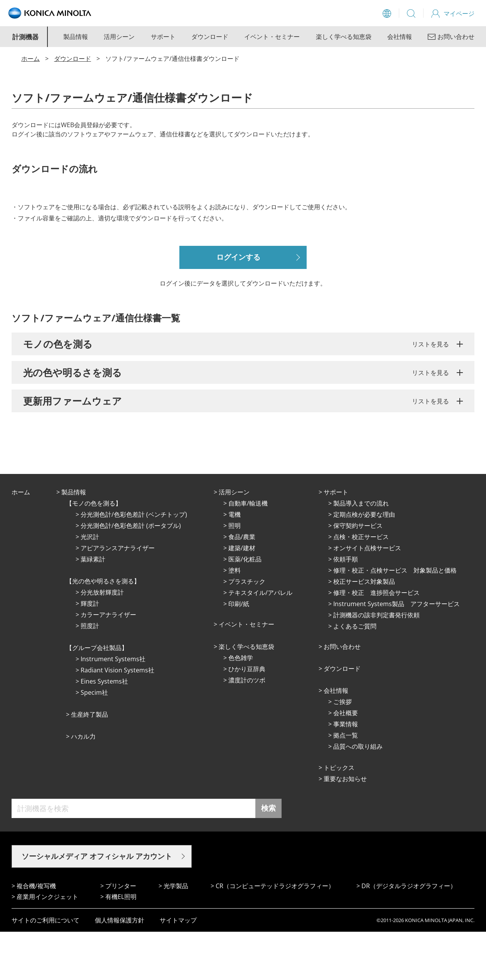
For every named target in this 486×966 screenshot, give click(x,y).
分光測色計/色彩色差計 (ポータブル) (131, 560)
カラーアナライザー (108, 649)
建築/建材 (241, 582)
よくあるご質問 (354, 660)
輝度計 (90, 637)
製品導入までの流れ (361, 537)
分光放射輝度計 (102, 626)
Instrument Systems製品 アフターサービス (396, 638)
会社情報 (399, 36)
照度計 (90, 660)
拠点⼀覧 (345, 769)
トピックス (339, 802)
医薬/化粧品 (245, 593)
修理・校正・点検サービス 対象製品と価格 (395, 604)
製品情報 (75, 36)
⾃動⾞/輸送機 (248, 537)
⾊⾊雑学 (240, 692)
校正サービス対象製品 (364, 616)
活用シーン (119, 36)
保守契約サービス (358, 560)
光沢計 (90, 571)
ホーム (30, 58)
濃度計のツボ (246, 714)
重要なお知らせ (345, 813)
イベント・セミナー (272, 36)
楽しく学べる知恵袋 (343, 36)
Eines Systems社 (104, 715)
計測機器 (25, 36)
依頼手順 (345, 593)
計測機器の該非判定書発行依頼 (376, 649)
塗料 (234, 604)
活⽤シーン (234, 526)
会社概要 (345, 747)
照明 (234, 560)
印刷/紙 (238, 638)
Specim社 (94, 726)
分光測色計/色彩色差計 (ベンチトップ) (134, 548)
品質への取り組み (358, 780)
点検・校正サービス (361, 571)
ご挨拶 (342, 736)
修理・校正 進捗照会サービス (376, 627)
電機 (234, 548)
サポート (163, 36)
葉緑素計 (93, 593)
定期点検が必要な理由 (364, 548)
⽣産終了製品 (89, 748)
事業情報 (345, 758)
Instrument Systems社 (113, 693)
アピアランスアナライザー (118, 582)
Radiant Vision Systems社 (117, 704)
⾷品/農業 (241, 571)
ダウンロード (209, 36)
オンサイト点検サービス (367, 582)
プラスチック (246, 616)
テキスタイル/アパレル (260, 627)
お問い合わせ (342, 681)
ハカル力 (83, 770)
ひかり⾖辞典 (246, 703)
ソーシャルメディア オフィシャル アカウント (97, 890)
